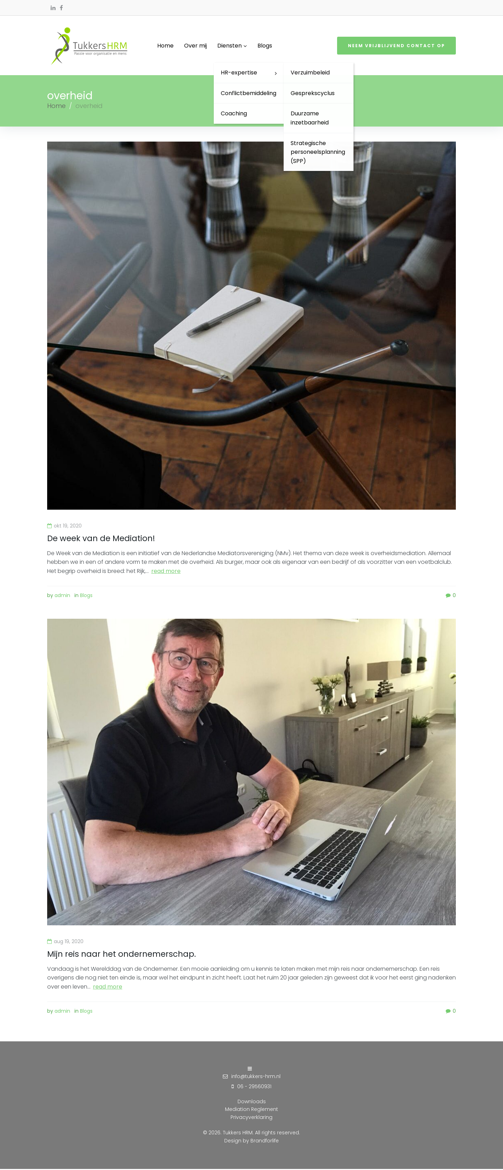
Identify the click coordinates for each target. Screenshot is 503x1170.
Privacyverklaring (251, 1117)
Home (56, 107)
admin (62, 596)
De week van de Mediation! (103, 539)
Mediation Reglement (251, 1110)
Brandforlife (264, 1141)
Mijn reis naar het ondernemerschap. (124, 955)
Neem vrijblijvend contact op (396, 46)
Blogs (86, 596)
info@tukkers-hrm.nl (255, 1077)
